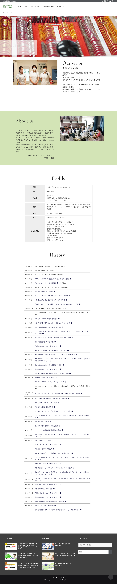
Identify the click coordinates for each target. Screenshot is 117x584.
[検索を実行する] (110, 552)
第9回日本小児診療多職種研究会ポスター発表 (51, 501)
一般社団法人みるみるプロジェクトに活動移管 (51, 300)
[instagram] (105, 1)
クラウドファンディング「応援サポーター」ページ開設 (54, 411)
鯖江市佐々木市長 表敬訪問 (45, 449)
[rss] (107, 1)
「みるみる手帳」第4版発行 (45, 407)
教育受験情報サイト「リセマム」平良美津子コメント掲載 (54, 468)
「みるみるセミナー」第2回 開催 (46, 283)
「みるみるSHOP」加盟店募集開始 (47, 319)
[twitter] (102, 1)
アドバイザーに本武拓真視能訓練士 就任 (49, 430)
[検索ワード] (95, 552)
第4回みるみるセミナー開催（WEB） (48, 369)
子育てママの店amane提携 (45, 489)
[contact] (110, 1)
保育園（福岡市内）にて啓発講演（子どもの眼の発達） (54, 453)
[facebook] (100, 1)
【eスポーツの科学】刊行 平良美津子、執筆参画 (52, 398)
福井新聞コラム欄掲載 (43, 422)
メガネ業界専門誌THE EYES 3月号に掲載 (49, 327)
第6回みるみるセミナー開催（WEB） (48, 464)
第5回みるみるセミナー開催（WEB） (48, 445)
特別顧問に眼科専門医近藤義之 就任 (47, 426)
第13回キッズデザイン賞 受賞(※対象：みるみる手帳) (53, 279)
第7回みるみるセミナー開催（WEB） (48, 484)
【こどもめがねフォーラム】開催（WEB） (50, 365)
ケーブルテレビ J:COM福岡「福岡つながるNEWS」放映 (54, 338)
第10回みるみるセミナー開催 (45, 505)
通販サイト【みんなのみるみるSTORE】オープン (52, 350)
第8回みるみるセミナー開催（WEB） (48, 493)
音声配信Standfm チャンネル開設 (47, 403)
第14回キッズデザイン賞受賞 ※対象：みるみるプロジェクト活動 (58, 304)
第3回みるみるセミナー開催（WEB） (48, 346)
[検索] (112, 1)
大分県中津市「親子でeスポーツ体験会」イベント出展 (53, 323)
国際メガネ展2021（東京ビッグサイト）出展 (50, 382)
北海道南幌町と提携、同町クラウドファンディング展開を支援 (56, 354)
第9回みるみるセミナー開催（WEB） (48, 497)
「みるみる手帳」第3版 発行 (45, 291)
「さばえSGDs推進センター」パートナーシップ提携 (53, 373)
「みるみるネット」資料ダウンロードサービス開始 (52, 296)
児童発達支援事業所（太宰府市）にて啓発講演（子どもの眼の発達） (58, 510)
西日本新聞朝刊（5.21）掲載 (45, 342)
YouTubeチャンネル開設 (44, 440)
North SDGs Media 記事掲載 (46, 378)
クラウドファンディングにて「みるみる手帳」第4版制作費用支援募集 (58, 393)
